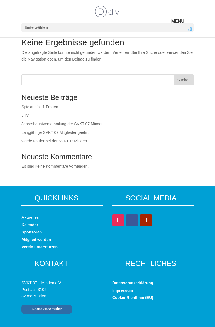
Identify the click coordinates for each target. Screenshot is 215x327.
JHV (25, 115)
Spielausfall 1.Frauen (39, 107)
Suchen (183, 80)
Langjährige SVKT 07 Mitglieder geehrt (55, 132)
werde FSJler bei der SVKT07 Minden (54, 141)
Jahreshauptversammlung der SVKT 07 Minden (62, 124)
